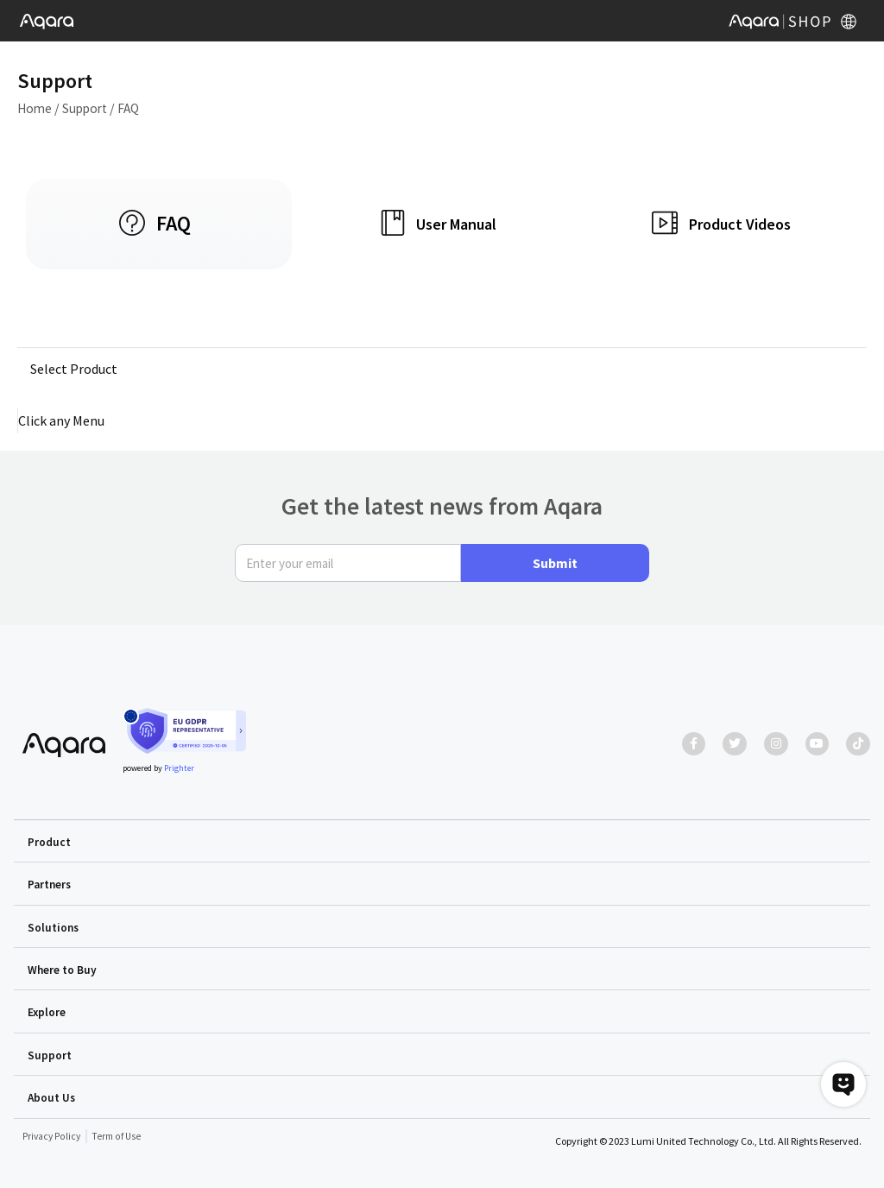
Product (49, 842)
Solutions (54, 927)
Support (89, 108)
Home (35, 108)
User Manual (456, 224)
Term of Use (119, 1134)
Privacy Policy (52, 1134)
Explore (47, 1012)
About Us (52, 1096)
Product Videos (740, 224)
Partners (50, 885)
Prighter (179, 769)
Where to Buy (63, 969)
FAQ (134, 108)
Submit (555, 564)
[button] (442, 842)
